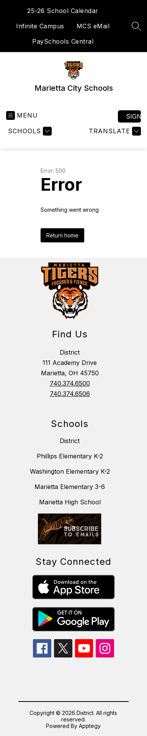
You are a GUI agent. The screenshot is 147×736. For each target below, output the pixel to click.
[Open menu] (22, 115)
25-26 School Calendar (62, 11)
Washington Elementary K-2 (70, 471)
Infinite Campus (40, 26)
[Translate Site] (114, 131)
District (70, 441)
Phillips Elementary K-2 (70, 456)
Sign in (133, 116)
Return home (62, 235)
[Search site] (136, 26)
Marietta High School (70, 502)
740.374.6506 (70, 393)
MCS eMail (93, 26)
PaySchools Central (62, 41)
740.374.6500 (70, 383)
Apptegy (90, 726)
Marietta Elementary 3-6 (69, 487)
